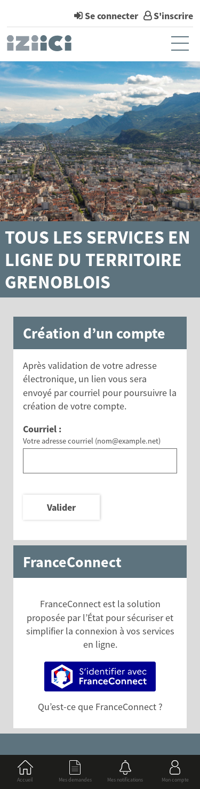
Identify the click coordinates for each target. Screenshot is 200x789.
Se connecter (111, 16)
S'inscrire (173, 16)
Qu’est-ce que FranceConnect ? (100, 707)
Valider (61, 507)
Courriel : (42, 429)
